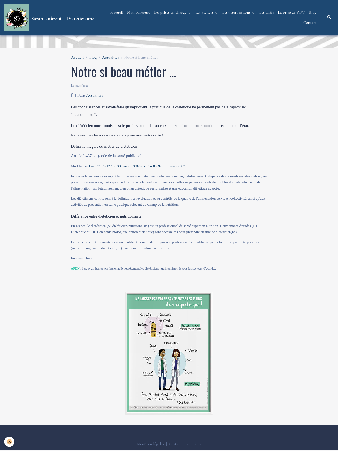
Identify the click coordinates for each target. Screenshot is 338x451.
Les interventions (236, 12)
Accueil (116, 12)
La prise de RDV (291, 12)
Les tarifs (266, 12)
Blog (312, 12)
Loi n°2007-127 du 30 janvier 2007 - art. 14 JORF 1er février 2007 (137, 166)
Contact (309, 22)
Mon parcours (138, 12)
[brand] (48, 17)
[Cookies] (9, 442)
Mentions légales (150, 443)
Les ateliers (205, 12)
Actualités (110, 57)
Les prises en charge (170, 12)
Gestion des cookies (185, 443)
